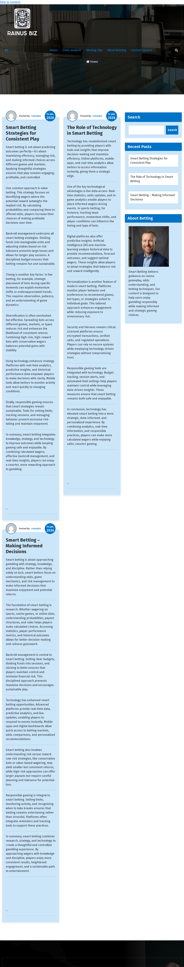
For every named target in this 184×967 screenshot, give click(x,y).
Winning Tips (94, 50)
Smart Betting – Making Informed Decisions (24, 545)
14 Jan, (50, 116)
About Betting (116, 50)
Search (134, 117)
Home (54, 50)
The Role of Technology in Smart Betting (92, 130)
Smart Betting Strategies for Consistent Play (22, 133)
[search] (176, 50)
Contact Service (141, 50)
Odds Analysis (72, 50)
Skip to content (10, 2)
